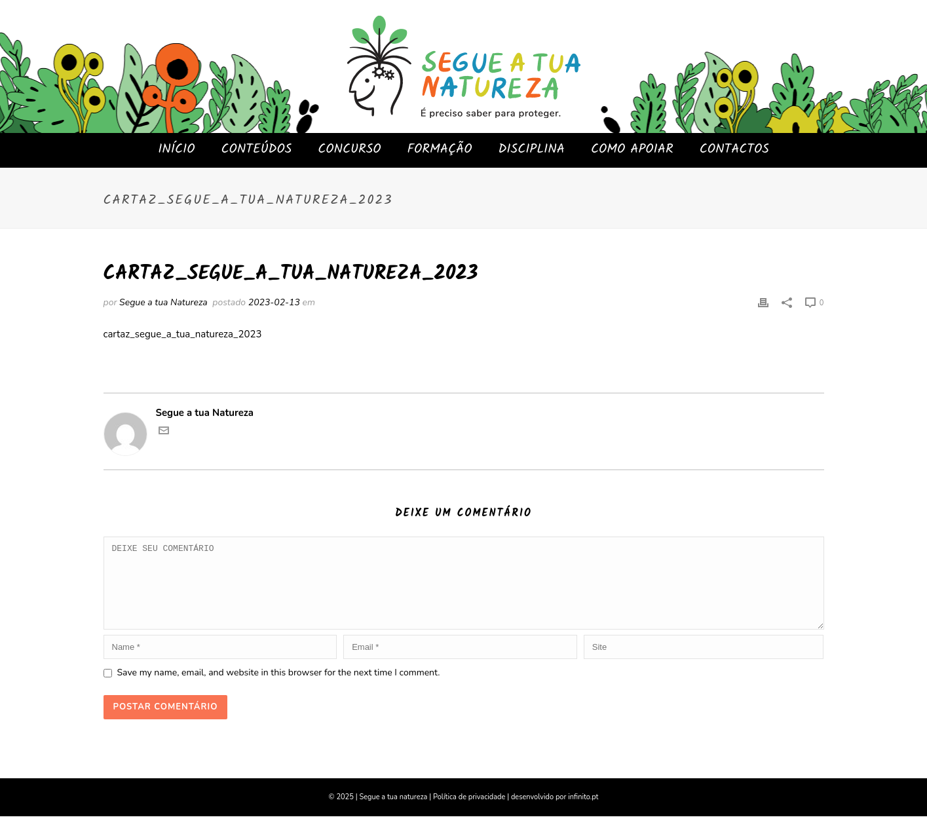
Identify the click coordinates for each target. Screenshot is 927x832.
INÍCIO (176, 149)
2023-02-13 (274, 302)
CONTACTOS (734, 149)
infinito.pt (583, 813)
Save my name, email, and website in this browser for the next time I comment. (278, 688)
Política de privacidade (469, 813)
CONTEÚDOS (256, 149)
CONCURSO (349, 149)
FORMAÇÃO (439, 149)
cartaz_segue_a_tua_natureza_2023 (183, 334)
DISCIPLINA (531, 149)
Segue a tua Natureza (163, 302)
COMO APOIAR (632, 149)
